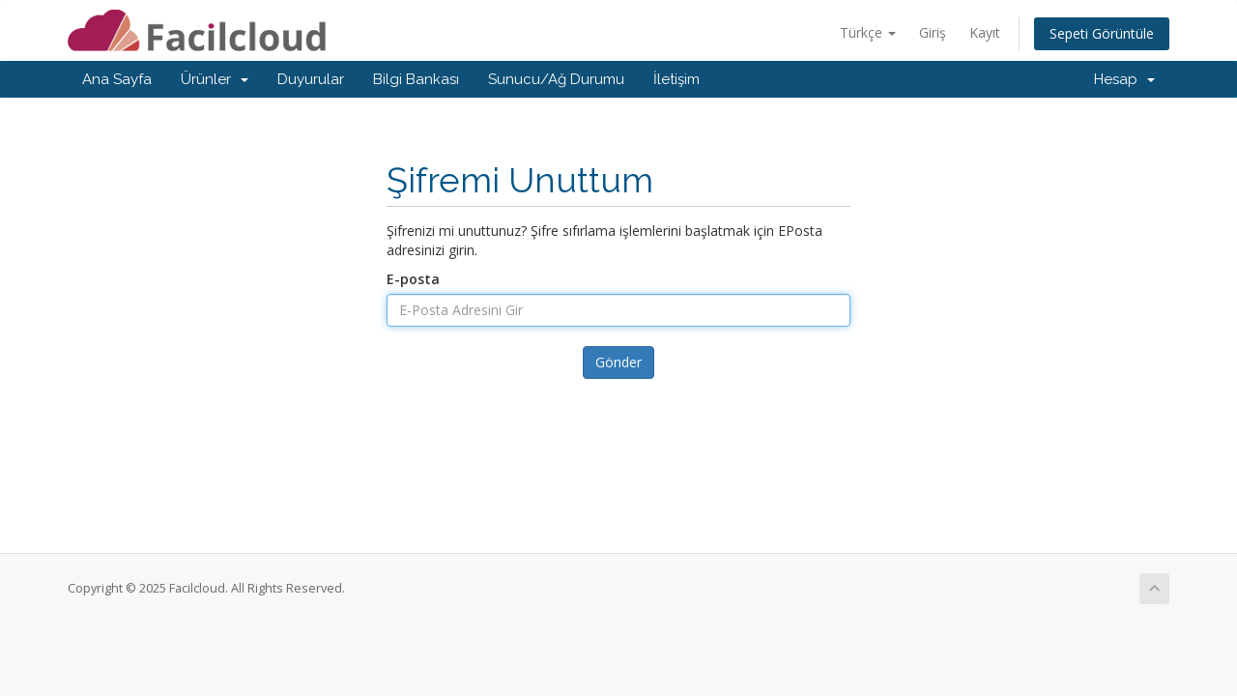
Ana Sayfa (117, 79)
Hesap (1124, 79)
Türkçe (868, 32)
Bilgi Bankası (416, 79)
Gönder (618, 362)
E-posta (413, 279)
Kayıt (984, 32)
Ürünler (214, 79)
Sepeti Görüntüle (1102, 33)
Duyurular (310, 79)
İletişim (676, 79)
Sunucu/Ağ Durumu (556, 79)
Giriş (932, 32)
